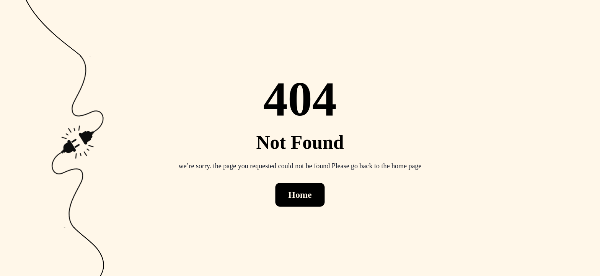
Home (299, 195)
